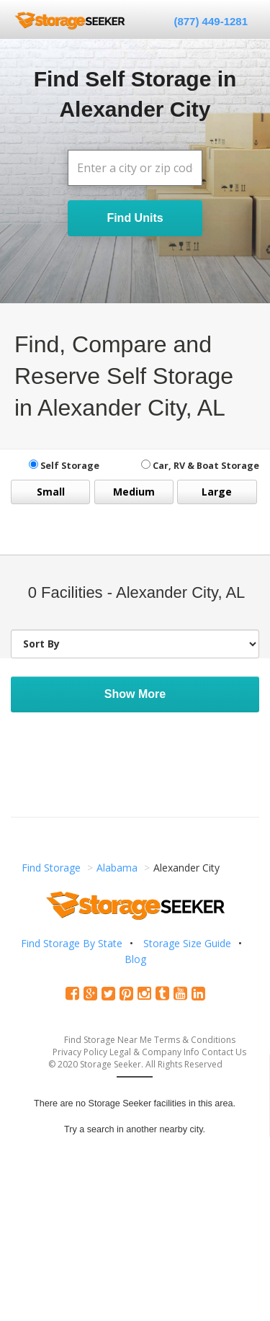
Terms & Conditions (194, 1040)
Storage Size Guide (187, 943)
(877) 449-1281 (211, 21)
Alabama (117, 867)
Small (51, 491)
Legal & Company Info (154, 1052)
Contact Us (224, 1052)
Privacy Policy (80, 1052)
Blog (135, 959)
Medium (134, 491)
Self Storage (64, 466)
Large (217, 491)
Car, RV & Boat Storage (200, 466)
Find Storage (51, 867)
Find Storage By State (71, 943)
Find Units (135, 218)
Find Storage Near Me (108, 1040)
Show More (135, 694)
